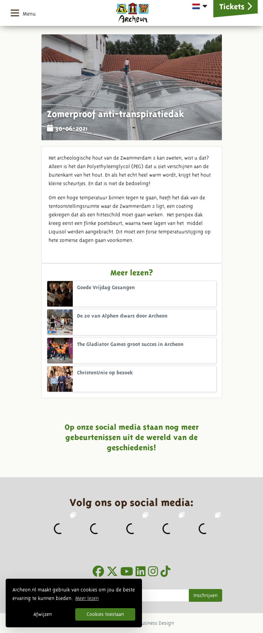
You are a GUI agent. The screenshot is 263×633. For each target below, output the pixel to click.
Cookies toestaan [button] (105, 614)
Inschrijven (205, 595)
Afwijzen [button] (42, 614)
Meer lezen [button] (87, 598)
